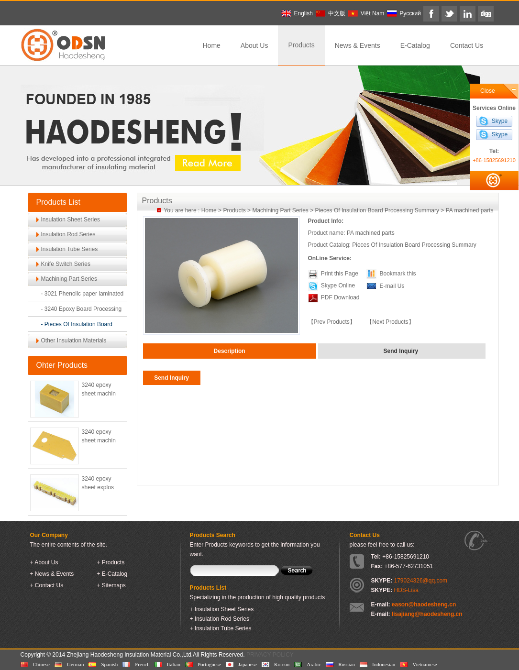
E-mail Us (391, 286)
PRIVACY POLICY (270, 654)
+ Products (111, 562)
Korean (281, 664)
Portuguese (209, 664)
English (303, 13)
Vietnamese (424, 664)
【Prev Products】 (331, 322)
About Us (254, 45)
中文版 (336, 13)
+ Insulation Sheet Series (222, 609)
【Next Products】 (390, 322)
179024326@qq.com (421, 580)
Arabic (314, 664)
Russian (346, 664)
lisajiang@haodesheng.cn (427, 614)
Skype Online (338, 285)
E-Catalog (415, 45)
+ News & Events (52, 574)
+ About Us (44, 562)
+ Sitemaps (111, 585)
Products (301, 45)
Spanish (109, 664)
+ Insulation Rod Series (219, 618)
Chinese (41, 664)
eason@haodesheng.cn (424, 604)
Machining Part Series (69, 278)
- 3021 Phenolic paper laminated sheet (82, 295)
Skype (500, 121)
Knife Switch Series (65, 264)
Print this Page (339, 273)
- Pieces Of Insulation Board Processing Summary (76, 326)
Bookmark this (397, 273)
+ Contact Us (47, 585)
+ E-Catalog (112, 574)
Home (212, 45)
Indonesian (383, 664)
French (142, 664)
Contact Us (466, 45)
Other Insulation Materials (74, 340)
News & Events (357, 45)
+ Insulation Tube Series (221, 628)
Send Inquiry (171, 377)
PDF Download (340, 297)
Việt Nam (372, 13)
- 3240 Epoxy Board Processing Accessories (81, 311)
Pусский (410, 13)
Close (487, 91)
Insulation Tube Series (69, 249)
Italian (173, 664)
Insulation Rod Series (68, 234)
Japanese (247, 664)
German (75, 664)
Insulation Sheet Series (70, 219)
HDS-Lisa (406, 590)
